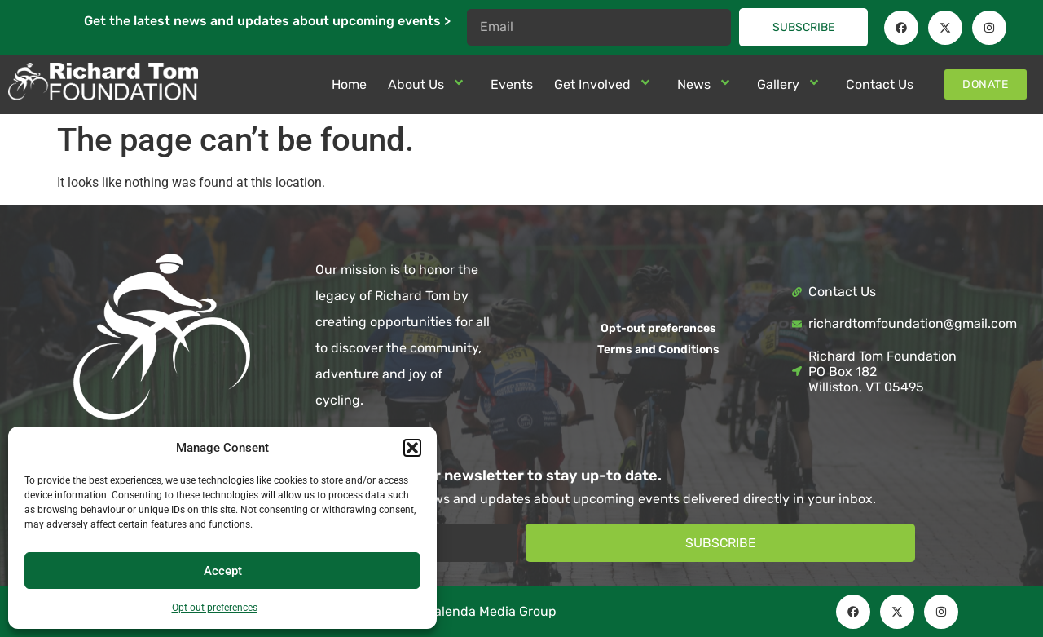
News (706, 84)
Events (512, 84)
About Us (428, 84)
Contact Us (879, 84)
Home (349, 84)
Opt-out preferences (214, 607)
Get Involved (605, 84)
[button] (412, 448)
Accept (223, 571)
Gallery (791, 84)
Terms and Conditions (658, 349)
